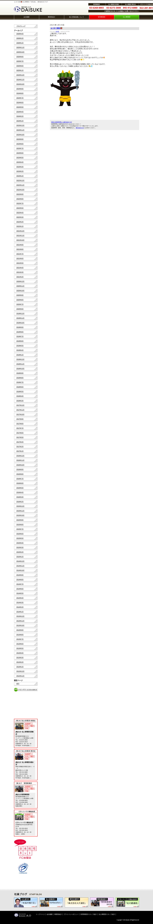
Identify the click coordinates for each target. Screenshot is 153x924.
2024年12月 (20, 75)
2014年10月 (20, 570)
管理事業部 (101, 17)
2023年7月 (20, 148)
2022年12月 (20, 180)
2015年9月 (20, 520)
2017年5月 (20, 437)
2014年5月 (20, 593)
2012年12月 (20, 671)
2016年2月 (20, 501)
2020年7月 (20, 304)
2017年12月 (20, 405)
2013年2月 (20, 662)
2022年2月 (20, 222)
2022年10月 (20, 190)
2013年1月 (20, 667)
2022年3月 (20, 217)
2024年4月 (20, 112)
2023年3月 (20, 167)
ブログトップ (20, 26)
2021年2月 (20, 277)
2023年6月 (20, 153)
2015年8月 (20, 524)
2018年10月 (20, 368)
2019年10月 (20, 323)
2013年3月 (20, 657)
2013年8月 (20, 635)
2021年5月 (20, 263)
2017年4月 (20, 442)
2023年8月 (20, 144)
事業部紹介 (51, 17)
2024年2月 (20, 116)
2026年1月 (20, 43)
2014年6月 (20, 589)
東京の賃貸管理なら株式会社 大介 (61, 122)
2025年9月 (20, 57)
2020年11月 (20, 286)
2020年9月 (20, 295)
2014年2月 (20, 607)
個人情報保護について (76, 17)
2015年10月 (20, 515)
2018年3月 (20, 401)
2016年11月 (20, 460)
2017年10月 (20, 414)
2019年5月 (20, 346)
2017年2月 (20, 446)
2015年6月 (20, 534)
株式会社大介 (80, 127)
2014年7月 (20, 584)
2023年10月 (20, 135)
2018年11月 (20, 364)
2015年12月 (20, 506)
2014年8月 (20, 579)
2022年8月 (20, 199)
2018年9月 (20, 373)
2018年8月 (20, 378)
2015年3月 (20, 547)
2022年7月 (20, 203)
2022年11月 (20, 185)
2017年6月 (20, 433)
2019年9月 (20, 327)
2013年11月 (20, 621)
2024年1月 (20, 121)
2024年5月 (20, 107)
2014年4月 (20, 598)
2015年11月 (20, 511)
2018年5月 (20, 391)
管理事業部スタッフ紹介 (88, 914)
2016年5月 (20, 488)
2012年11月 (20, 676)
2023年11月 (20, 130)
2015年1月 (20, 557)
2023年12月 (20, 125)
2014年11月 (20, 566)
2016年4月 (20, 492)
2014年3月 (20, 602)
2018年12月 (20, 359)
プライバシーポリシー (71, 914)
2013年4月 (20, 653)
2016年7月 (20, 479)
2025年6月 (20, 66)
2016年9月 (20, 469)
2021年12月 (20, 231)
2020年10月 (20, 290)
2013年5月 (20, 648)
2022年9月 (20, 194)
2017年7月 (20, 428)
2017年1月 (20, 451)
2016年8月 (20, 474)
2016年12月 (20, 456)
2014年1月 (20, 612)
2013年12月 (20, 616)
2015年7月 (20, 529)
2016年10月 (20, 465)
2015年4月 (20, 543)
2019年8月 (20, 332)
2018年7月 (20, 382)
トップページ (40, 914)
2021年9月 (20, 245)
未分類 (57, 31)
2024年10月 (20, 84)
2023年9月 (20, 139)
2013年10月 (20, 625)
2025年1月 (20, 70)
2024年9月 (20, 89)
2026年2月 (20, 38)
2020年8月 (20, 300)
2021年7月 (20, 254)
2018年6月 (20, 387)
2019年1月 (20, 355)
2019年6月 (20, 341)
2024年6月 (20, 102)
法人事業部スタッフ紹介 (107, 914)
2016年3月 (20, 497)
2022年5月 (20, 208)
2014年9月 (20, 575)
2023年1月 (20, 176)
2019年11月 (20, 318)
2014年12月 (20, 561)
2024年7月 (20, 98)
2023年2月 (20, 171)
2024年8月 (20, 93)
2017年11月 (20, 410)
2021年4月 (20, 268)
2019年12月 (20, 313)
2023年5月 (20, 157)
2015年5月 (20, 538)
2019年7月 (20, 336)
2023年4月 (20, 162)
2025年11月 (20, 47)
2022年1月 (20, 226)
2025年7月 (20, 61)
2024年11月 (20, 79)
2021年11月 (20, 235)
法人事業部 (126, 17)
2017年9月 (20, 419)
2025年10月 (20, 52)
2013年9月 (20, 630)
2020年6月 (20, 309)
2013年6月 (20, 644)
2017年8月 (20, 423)
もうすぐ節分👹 (56, 28)
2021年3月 (20, 272)
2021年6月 (20, 258)
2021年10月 (20, 240)
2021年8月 (20, 249)
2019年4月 (20, 350)
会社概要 (26, 17)
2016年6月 (20, 483)
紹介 (17, 683)
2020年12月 (20, 281)
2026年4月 (20, 34)
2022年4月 (20, 212)
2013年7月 (20, 639)
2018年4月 (20, 396)
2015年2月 (20, 552)
